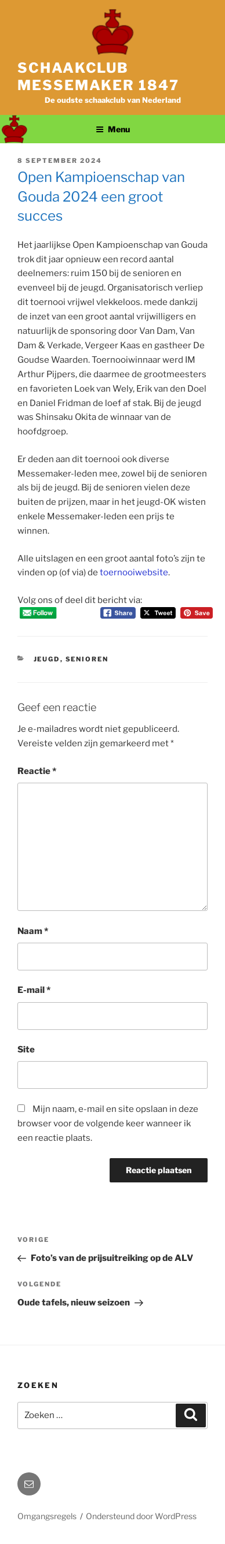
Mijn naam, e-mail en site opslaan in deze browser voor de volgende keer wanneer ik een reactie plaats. (107, 1123)
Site (26, 1049)
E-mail (33, 990)
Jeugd (47, 659)
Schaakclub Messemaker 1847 (98, 76)
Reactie (36, 771)
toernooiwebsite (134, 572)
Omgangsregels (47, 1516)
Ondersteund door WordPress (141, 1516)
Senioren (87, 659)
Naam (32, 931)
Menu (113, 129)
